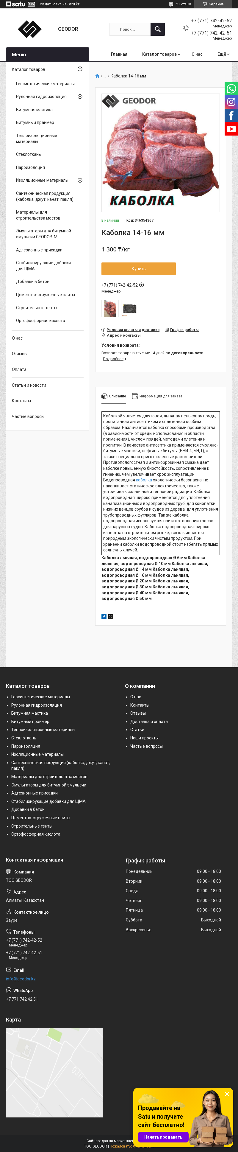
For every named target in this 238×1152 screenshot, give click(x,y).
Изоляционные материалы (42, 180)
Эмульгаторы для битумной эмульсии (48, 785)
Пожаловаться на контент (132, 1146)
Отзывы (19, 353)
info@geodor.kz (21, 979)
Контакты (21, 400)
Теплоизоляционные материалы (36, 138)
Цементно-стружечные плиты (45, 294)
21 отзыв (183, 4)
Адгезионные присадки (39, 250)
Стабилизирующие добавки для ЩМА (43, 265)
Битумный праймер (35, 122)
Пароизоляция (30, 167)
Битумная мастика (34, 109)
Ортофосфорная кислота (40, 320)
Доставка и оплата (149, 721)
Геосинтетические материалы (45, 83)
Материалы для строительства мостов (38, 215)
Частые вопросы (28, 416)
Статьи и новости (29, 385)
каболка (144, 480)
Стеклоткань (28, 154)
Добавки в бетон (32, 281)
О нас (197, 54)
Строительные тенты (36, 307)
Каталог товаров (159, 54)
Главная (119, 54)
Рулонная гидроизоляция (41, 96)
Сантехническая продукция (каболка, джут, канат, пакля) (44, 196)
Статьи (137, 729)
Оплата (19, 369)
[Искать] (158, 29)
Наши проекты (144, 738)
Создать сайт (49, 4)
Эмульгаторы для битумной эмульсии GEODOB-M (43, 233)
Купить (139, 268)
